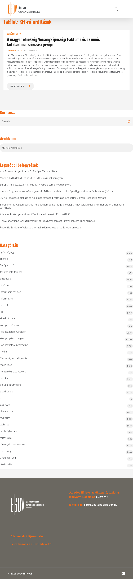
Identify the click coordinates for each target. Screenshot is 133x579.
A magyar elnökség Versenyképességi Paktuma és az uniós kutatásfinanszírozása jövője (53, 41)
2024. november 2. (29, 51)
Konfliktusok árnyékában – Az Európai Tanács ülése (28, 171)
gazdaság (5, 278)
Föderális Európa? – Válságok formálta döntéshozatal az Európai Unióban (40, 227)
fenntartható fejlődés (11, 272)
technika (4, 424)
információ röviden (10, 292)
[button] (123, 9)
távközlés (5, 418)
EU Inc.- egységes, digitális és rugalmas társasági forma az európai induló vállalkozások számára (53, 197)
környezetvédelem (10, 325)
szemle (4, 398)
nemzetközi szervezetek (13, 371)
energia (4, 258)
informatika (6, 298)
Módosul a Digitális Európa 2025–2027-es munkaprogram (32, 178)
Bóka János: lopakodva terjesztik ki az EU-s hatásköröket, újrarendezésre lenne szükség (47, 221)
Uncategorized (8, 457)
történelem (6, 438)
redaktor (12, 51)
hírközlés (5, 285)
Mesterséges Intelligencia (66, 359)
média (3, 351)
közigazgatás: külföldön (13, 331)
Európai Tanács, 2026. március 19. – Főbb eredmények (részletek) (36, 184)
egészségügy (7, 252)
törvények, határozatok (12, 444)
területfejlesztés (8, 431)
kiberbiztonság (8, 318)
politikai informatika (10, 384)
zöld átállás (6, 464)
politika (4, 378)
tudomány (5, 451)
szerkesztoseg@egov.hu (100, 504)
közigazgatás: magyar (12, 338)
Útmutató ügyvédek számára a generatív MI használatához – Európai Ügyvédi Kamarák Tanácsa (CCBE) (56, 191)
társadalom (6, 411)
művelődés (6, 365)
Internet (4, 305)
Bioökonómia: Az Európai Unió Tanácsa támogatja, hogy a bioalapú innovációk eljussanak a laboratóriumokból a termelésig (62, 206)
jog (1, 311)
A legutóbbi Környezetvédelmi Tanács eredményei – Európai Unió (35, 214)
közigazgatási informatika (14, 345)
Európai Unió (14, 34)
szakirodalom (7, 391)
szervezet (5, 404)
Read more (17, 86)
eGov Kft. (102, 497)
